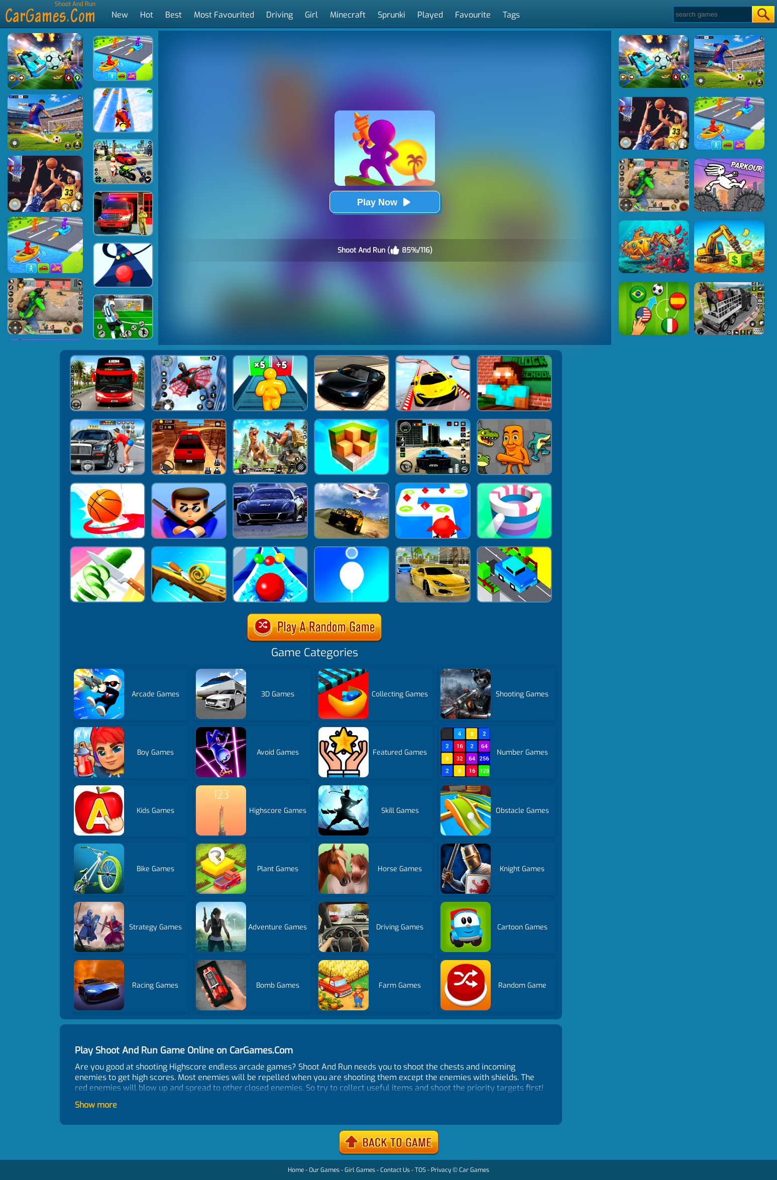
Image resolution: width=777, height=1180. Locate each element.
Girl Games (360, 1170)
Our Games (324, 1170)
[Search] (712, 14)
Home (296, 1170)
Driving (279, 15)
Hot (146, 15)
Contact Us (395, 1170)
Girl (311, 15)
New (120, 15)
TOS (420, 1170)
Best (173, 15)
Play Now (384, 202)
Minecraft (348, 15)
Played (430, 15)
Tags (511, 15)
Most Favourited (224, 15)
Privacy (441, 1170)
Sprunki (391, 15)
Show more (96, 1105)
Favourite (473, 15)
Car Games (474, 1170)
